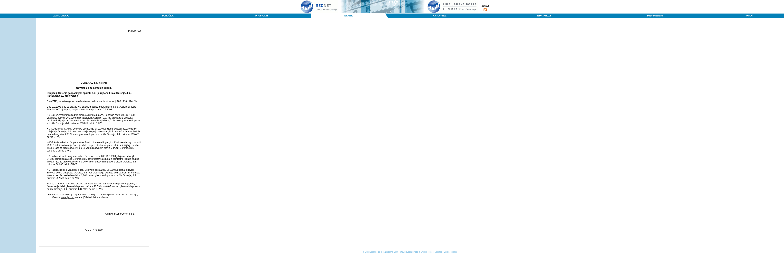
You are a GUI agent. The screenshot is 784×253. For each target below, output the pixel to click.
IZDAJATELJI (544, 16)
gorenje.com (67, 197)
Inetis (415, 252)
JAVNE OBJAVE (61, 16)
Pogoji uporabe (655, 16)
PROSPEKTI (261, 16)
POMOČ (749, 16)
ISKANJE (348, 16)
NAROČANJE (439, 16)
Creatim (424, 252)
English (485, 5)
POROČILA (168, 16)
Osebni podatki (450, 252)
